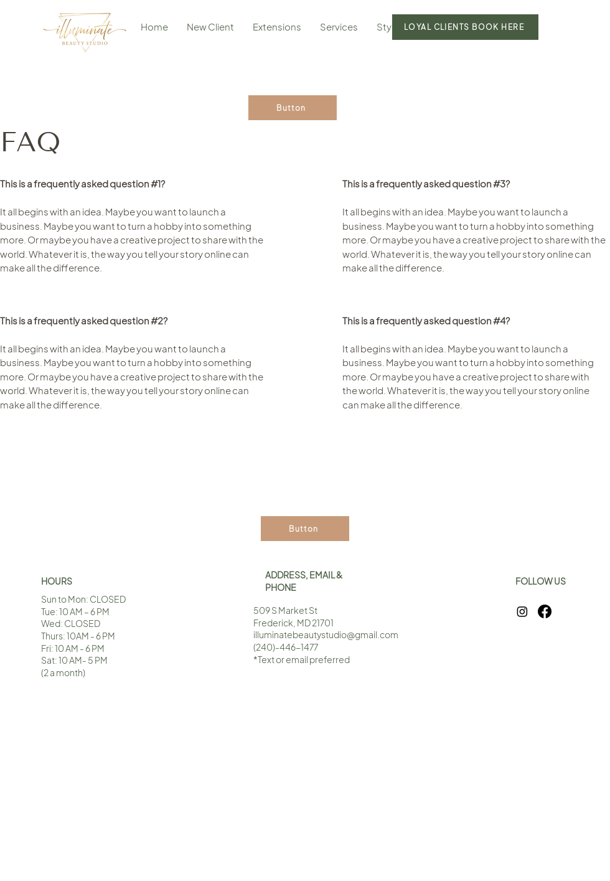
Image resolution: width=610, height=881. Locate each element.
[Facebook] (544, 611)
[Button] (292, 107)
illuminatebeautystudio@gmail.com (325, 634)
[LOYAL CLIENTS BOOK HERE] (465, 27)
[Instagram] (522, 611)
